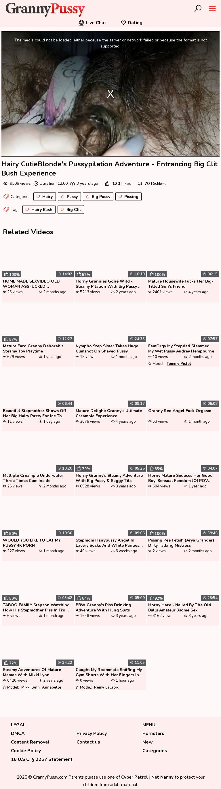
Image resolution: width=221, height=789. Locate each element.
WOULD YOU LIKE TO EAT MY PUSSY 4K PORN (32, 543)
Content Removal (30, 742)
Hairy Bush (38, 210)
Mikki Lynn (30, 687)
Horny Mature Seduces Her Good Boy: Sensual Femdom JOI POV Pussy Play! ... (180, 478)
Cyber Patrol (134, 777)
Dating (131, 23)
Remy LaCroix (106, 687)
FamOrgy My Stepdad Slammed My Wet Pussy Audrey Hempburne (181, 349)
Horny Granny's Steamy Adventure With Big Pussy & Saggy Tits (109, 478)
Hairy (44, 197)
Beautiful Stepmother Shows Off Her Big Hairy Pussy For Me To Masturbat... (34, 413)
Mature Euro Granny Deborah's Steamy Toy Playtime (33, 349)
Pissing (127, 197)
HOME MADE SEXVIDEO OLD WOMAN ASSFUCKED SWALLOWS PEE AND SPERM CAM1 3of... (32, 284)
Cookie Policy (26, 751)
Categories (154, 751)
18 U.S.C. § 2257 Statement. (42, 759)
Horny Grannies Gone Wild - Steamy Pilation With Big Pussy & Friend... (108, 284)
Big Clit (70, 210)
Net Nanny (162, 777)
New (147, 742)
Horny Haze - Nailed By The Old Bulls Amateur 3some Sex (179, 608)
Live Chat (92, 23)
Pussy (69, 197)
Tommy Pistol (179, 363)
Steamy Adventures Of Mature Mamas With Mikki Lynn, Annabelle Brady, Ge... (32, 672)
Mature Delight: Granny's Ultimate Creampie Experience (109, 413)
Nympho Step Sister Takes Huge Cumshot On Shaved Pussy (107, 349)
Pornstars (153, 733)
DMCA (18, 733)
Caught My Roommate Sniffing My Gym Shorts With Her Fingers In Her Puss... (109, 672)
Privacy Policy (92, 733)
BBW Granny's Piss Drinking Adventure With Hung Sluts (103, 608)
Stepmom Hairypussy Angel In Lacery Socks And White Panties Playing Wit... (107, 543)
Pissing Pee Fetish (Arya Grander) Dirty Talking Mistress (181, 543)
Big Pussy (97, 197)
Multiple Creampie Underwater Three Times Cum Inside (33, 478)
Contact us (88, 742)
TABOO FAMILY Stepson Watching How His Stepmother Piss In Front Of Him (36, 608)
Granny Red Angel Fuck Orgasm (179, 410)
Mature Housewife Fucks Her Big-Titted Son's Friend (180, 284)
